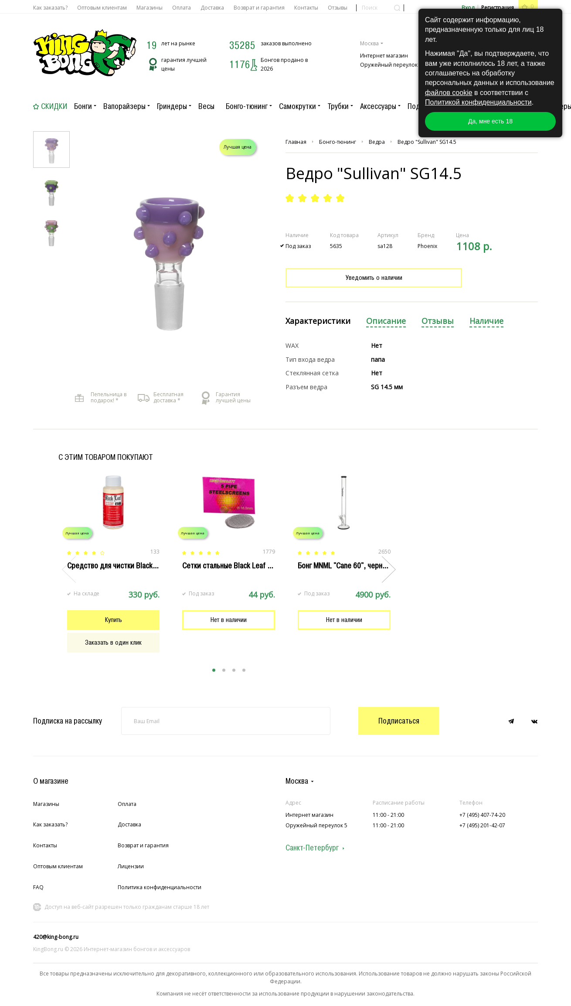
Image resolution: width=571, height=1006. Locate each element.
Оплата (181, 7)
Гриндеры (172, 106)
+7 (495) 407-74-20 (482, 815)
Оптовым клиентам (102, 7)
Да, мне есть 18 (490, 121)
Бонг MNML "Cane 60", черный (344, 566)
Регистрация (497, 7)
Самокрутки (297, 106)
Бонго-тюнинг (247, 106)
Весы (206, 106)
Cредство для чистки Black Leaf (117, 566)
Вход (468, 7)
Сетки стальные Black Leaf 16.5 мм (237, 566)
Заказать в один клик (113, 642)
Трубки (338, 106)
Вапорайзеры (124, 106)
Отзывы (337, 7)
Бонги (83, 106)
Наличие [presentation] (486, 321)
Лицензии (131, 866)
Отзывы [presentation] (437, 321)
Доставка (212, 7)
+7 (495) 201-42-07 (482, 825)
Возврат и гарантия (259, 7)
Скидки (54, 106)
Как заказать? (50, 7)
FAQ (38, 887)
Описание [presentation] (386, 321)
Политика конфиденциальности (159, 887)
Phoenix (427, 246)
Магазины (149, 7)
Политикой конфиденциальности (478, 102)
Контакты (306, 7)
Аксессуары (378, 106)
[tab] (318, 321)
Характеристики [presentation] (318, 321)
